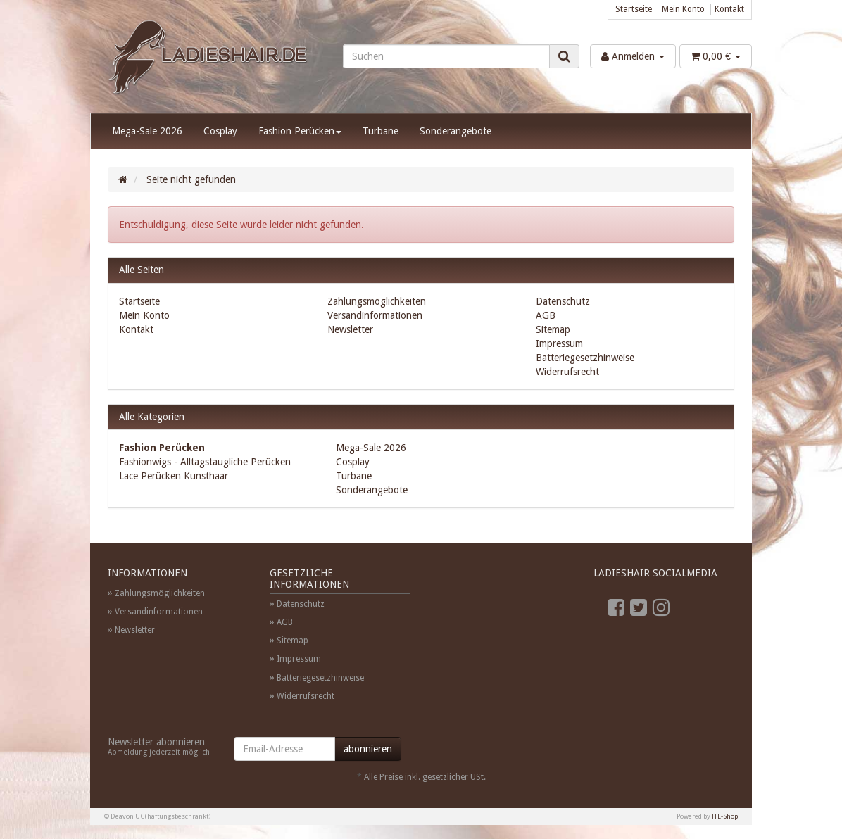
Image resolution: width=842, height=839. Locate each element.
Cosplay (220, 131)
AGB (545, 315)
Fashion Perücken (299, 131)
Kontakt (729, 9)
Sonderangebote (455, 131)
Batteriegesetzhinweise (585, 357)
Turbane (380, 131)
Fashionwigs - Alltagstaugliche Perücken (205, 461)
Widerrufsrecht (567, 371)
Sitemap (553, 329)
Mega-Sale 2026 (147, 131)
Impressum (559, 343)
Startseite (633, 9)
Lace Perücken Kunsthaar (173, 475)
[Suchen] (446, 56)
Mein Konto (683, 9)
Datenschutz (563, 301)
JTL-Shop (725, 816)
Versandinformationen (374, 315)
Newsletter (350, 329)
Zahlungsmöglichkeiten (376, 301)
